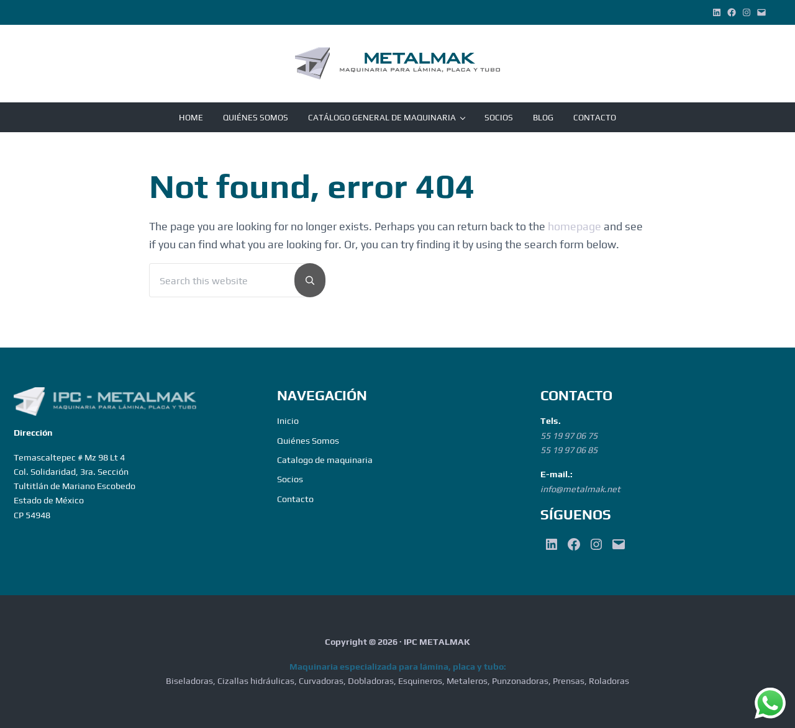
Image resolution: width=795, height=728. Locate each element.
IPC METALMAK (437, 642)
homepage (574, 226)
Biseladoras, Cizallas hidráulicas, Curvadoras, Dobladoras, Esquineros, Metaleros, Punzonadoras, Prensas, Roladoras (397, 681)
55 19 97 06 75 (568, 436)
